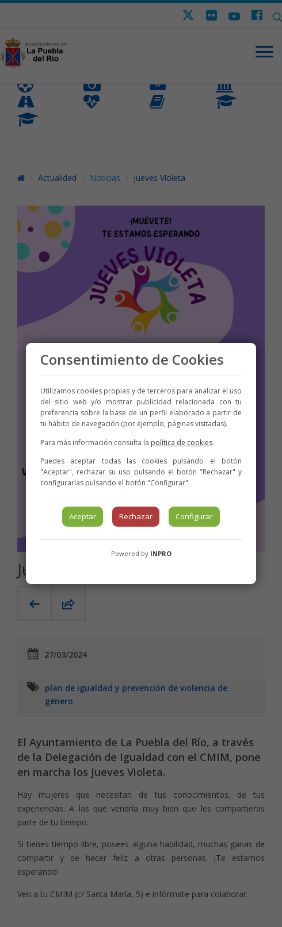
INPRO (161, 553)
